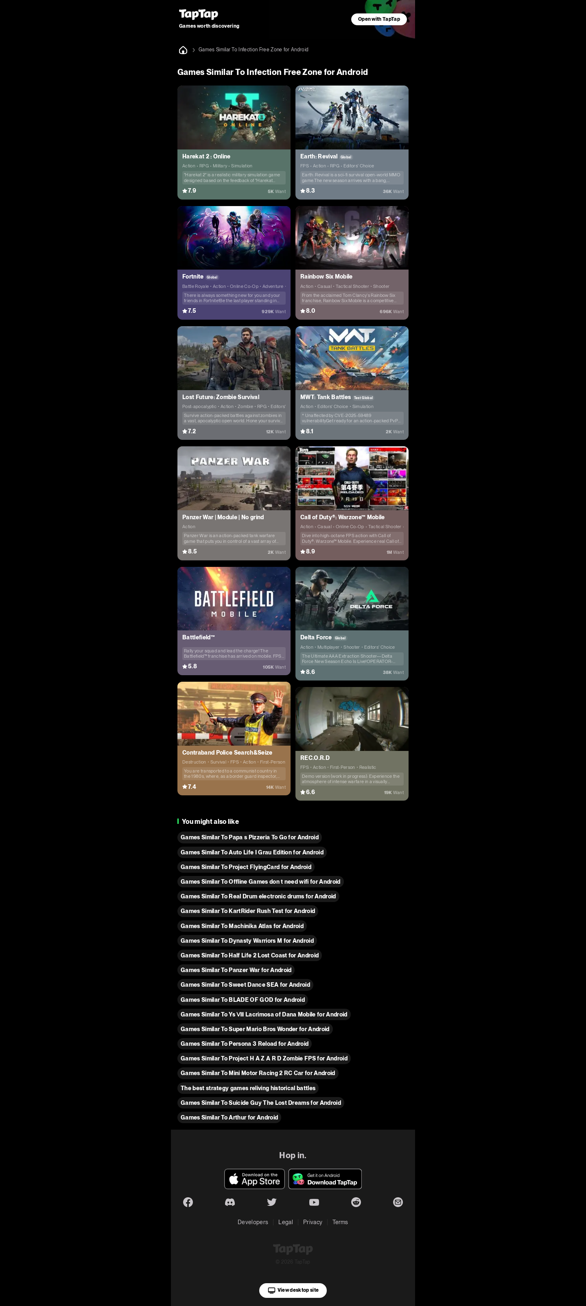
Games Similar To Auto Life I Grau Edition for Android (252, 852)
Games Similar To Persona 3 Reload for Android (244, 1043)
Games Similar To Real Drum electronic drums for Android (258, 896)
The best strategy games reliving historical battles (248, 1088)
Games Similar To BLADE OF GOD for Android (243, 1000)
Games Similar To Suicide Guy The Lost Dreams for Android (261, 1103)
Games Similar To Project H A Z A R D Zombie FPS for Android (264, 1058)
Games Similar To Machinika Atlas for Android (242, 926)
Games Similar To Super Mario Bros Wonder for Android (255, 1029)
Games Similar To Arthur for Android (229, 1117)
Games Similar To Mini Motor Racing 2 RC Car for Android (258, 1073)
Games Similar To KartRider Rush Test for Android (248, 911)
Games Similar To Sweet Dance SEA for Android (245, 984)
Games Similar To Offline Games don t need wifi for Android (261, 881)
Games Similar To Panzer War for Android (236, 970)
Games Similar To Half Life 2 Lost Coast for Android (250, 955)
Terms (340, 1222)
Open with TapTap (379, 19)
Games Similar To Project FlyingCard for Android (246, 867)
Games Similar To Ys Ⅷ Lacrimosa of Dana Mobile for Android (264, 1014)
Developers (253, 1222)
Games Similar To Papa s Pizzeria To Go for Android (250, 837)
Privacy (312, 1222)
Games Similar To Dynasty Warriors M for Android (247, 940)
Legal (285, 1222)
